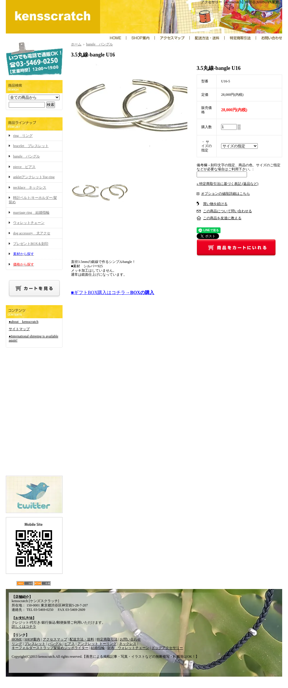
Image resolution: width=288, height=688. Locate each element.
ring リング (23, 136)
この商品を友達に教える (222, 218)
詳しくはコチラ (24, 627)
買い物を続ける (215, 204)
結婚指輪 (98, 648)
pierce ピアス (24, 167)
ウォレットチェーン (29, 223)
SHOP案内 (32, 639)
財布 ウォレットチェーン (128, 648)
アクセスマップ (55, 639)
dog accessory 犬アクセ (31, 233)
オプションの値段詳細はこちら (225, 194)
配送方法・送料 (82, 639)
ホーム (76, 44)
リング (17, 644)
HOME (17, 639)
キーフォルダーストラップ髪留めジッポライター (50, 648)
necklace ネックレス (29, 187)
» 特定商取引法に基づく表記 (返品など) (227, 184)
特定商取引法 (107, 639)
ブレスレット (34, 644)
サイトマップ (19, 329)
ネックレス (127, 644)
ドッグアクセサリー (167, 648)
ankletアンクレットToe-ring (33, 177)
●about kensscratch (23, 322)
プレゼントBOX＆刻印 (30, 244)
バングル (55, 644)
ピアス (69, 644)
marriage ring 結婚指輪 (31, 213)
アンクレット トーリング (97, 644)
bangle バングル (26, 156)
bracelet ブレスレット (31, 146)
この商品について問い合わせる (227, 211)
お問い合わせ (130, 639)
